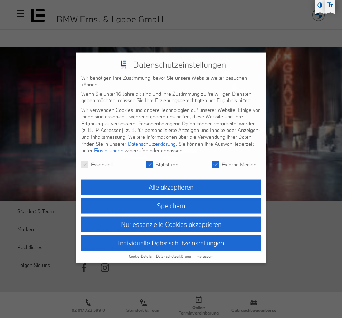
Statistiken (162, 159)
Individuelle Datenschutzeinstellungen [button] (171, 238)
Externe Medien (234, 159)
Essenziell (97, 159)
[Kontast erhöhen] (320, 5)
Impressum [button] (204, 251)
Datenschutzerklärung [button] (174, 251)
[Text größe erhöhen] (330, 5)
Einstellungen (108, 145)
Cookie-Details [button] (141, 251)
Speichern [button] (171, 200)
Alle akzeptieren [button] (171, 182)
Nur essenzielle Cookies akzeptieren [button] (171, 219)
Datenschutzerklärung (152, 138)
